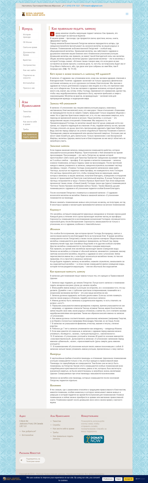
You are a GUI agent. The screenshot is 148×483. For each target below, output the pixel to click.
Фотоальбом (28, 83)
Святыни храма (30, 47)
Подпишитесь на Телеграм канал (30, 460)
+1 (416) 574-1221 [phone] (72, 6)
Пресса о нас (29, 88)
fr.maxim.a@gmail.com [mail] (93, 6)
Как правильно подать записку (30, 135)
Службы (27, 116)
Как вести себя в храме (30, 123)
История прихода (27, 35)
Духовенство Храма (29, 53)
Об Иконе (27, 42)
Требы (26, 129)
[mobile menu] (127, 14)
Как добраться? (29, 431)
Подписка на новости (28, 76)
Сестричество (29, 65)
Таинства (27, 111)
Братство (27, 60)
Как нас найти (29, 70)
